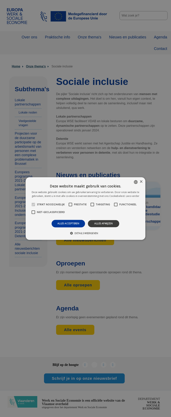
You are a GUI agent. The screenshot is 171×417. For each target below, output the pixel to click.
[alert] (85, 208)
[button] (85, 233)
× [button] (141, 181)
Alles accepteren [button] (68, 223)
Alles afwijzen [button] (103, 223)
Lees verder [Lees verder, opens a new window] (132, 196)
